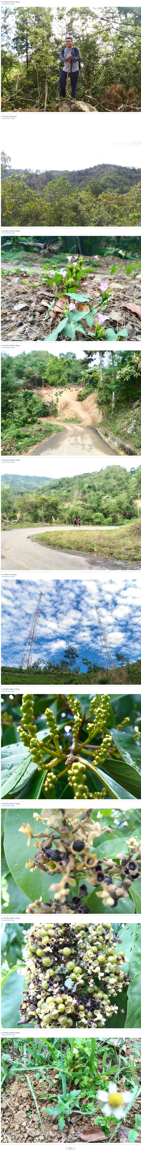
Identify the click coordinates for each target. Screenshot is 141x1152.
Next (70, 1148)
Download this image (8, 4)
